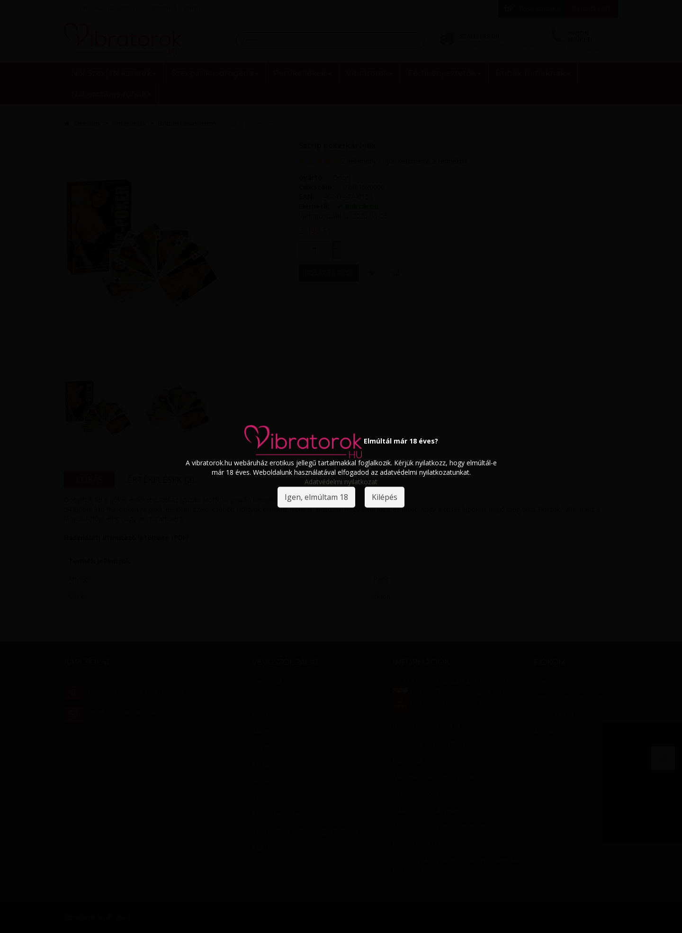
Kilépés (384, 497)
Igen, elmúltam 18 (316, 497)
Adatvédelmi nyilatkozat (341, 481)
